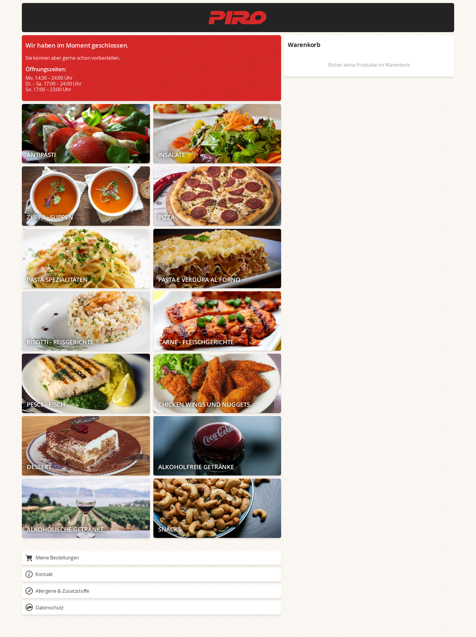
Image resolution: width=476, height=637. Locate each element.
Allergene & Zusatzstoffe (57, 591)
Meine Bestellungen (52, 557)
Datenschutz (44, 607)
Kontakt (39, 574)
